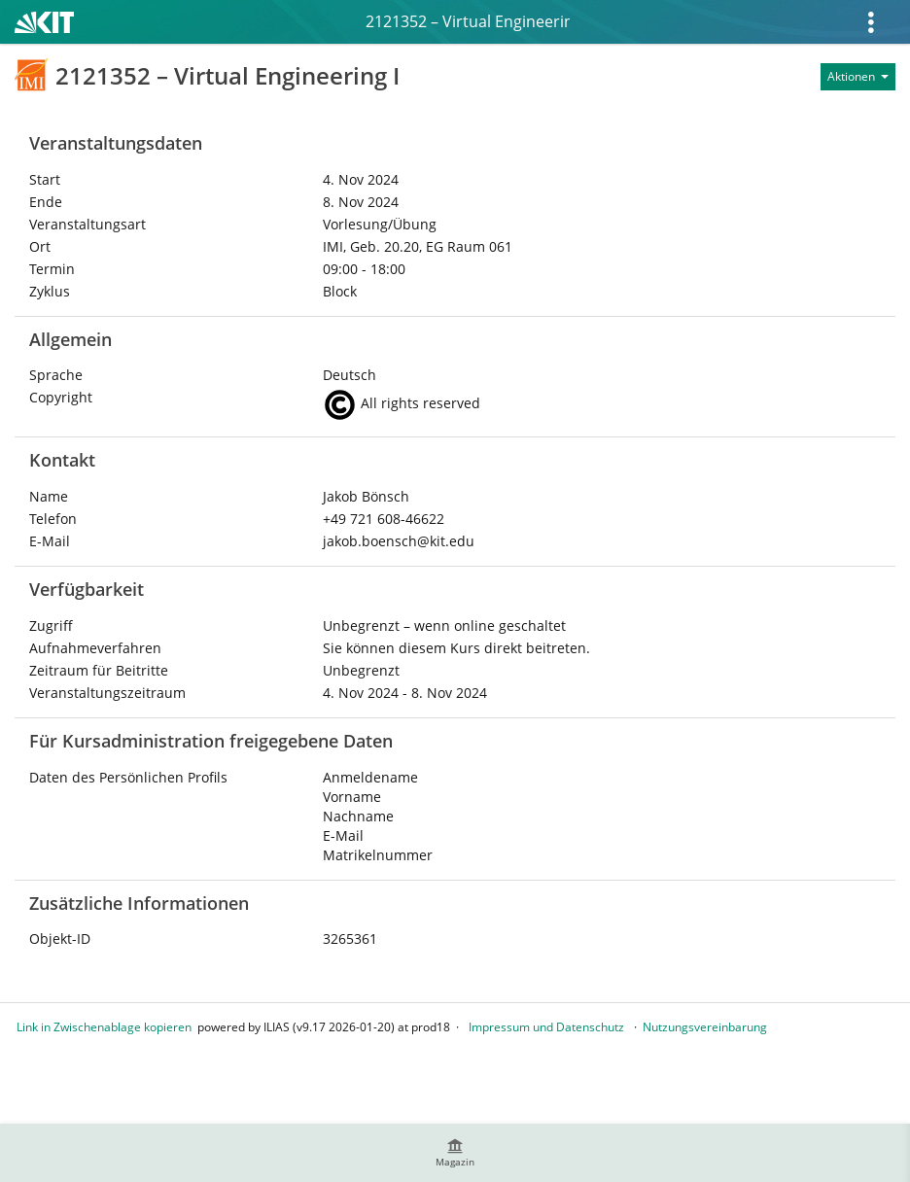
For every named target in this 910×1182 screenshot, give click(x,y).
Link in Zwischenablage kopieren (104, 1027)
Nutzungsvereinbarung (705, 1027)
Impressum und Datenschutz (546, 1027)
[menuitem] (455, 1153)
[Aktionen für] (858, 76)
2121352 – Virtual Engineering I (468, 21)
